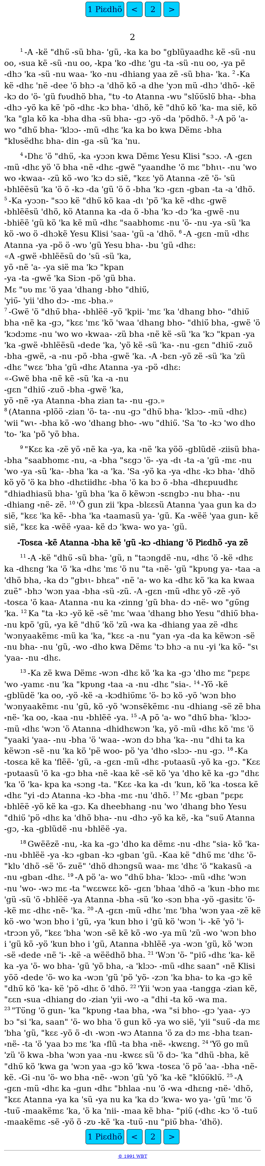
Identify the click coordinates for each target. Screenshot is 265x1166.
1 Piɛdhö (105, 9)
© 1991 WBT (132, 1156)
